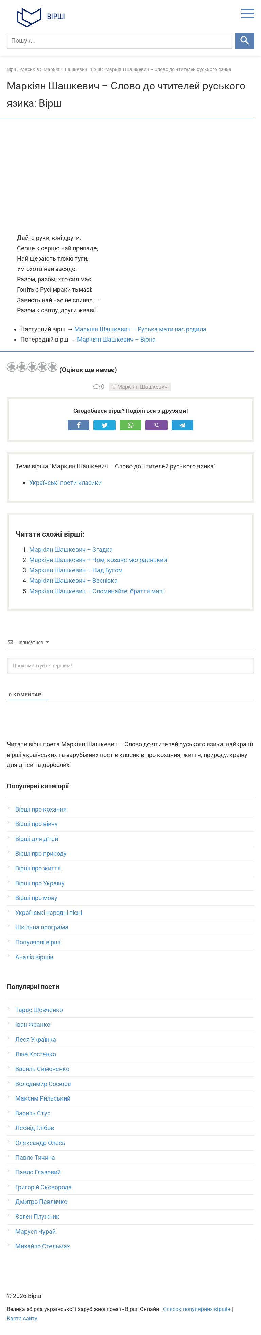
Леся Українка (35, 1039)
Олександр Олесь (40, 1142)
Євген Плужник (37, 1216)
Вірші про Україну (40, 883)
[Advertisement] (130, 176)
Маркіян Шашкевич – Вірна (116, 339)
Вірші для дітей (36, 838)
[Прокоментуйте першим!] (130, 666)
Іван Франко (32, 1024)
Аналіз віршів (34, 957)
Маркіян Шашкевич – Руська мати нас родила (140, 329)
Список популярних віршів (196, 1309)
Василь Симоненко (42, 1068)
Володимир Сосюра (43, 1083)
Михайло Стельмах (42, 1246)
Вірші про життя (38, 868)
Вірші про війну (36, 823)
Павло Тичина (35, 1157)
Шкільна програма (41, 927)
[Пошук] (119, 41)
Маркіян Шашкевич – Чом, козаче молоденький (98, 559)
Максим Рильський (42, 1098)
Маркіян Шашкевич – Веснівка (73, 580)
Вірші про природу (41, 853)
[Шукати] (244, 41)
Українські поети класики (65, 482)
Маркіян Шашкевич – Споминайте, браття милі (96, 591)
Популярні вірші (37, 942)
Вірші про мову (36, 897)
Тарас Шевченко (39, 1009)
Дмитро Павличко (41, 1201)
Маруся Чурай (35, 1231)
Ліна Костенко (35, 1054)
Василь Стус (32, 1113)
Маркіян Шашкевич (142, 387)
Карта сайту (22, 1318)
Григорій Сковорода (43, 1187)
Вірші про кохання (41, 809)
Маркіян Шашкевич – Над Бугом (76, 570)
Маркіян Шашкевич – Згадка (71, 549)
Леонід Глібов (34, 1127)
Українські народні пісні (48, 912)
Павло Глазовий (38, 1172)
